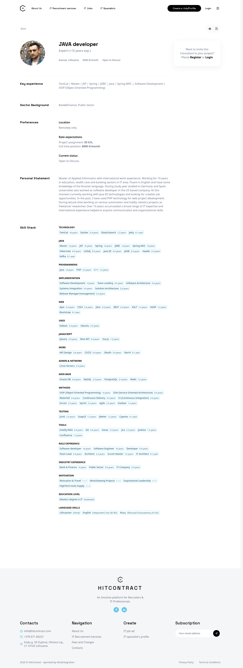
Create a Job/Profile (184, 8)
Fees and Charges (83, 642)
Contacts (77, 648)
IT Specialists (108, 8)
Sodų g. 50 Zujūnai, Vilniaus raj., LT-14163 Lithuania (42, 644)
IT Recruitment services (63, 8)
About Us (36, 8)
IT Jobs (88, 8)
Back (23, 28)
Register (195, 57)
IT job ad (129, 631)
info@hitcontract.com (35, 631)
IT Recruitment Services (86, 637)
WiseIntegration (65, 662)
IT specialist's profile (136, 637)
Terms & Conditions (210, 662)
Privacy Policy (186, 662)
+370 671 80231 (32, 637)
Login (208, 8)
